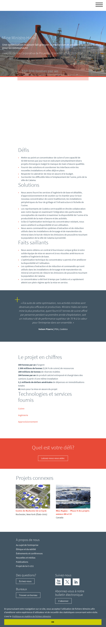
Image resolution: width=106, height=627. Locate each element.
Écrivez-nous (25, 581)
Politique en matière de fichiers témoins (31, 616)
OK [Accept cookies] (52, 622)
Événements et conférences (29, 553)
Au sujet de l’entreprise (27, 545)
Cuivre (21, 408)
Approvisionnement (28, 421)
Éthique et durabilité (26, 549)
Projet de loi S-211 (25, 566)
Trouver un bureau (28, 595)
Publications (22, 561)
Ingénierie (23, 415)
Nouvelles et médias (25, 557)
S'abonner (63, 600)
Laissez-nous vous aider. (53, 458)
